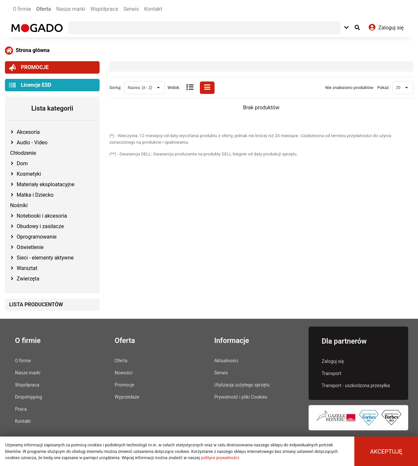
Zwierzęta (28, 279)
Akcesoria (28, 132)
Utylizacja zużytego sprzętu (241, 384)
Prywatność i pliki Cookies (240, 397)
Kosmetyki (29, 174)
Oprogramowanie (36, 237)
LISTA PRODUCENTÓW (36, 304)
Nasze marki (70, 9)
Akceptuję (386, 451)
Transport (331, 373)
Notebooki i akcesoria (42, 216)
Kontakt (153, 9)
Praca (21, 409)
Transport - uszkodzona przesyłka (356, 385)
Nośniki (19, 205)
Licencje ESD (30, 85)
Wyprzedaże (127, 397)
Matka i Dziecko (35, 195)
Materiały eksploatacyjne (45, 184)
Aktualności (226, 360)
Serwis (131, 9)
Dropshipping (28, 397)
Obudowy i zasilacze (40, 226)
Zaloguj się (333, 361)
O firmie (22, 9)
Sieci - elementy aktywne (45, 258)
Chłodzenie (23, 153)
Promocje (124, 384)
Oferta (43, 9)
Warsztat (27, 268)
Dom (22, 163)
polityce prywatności (220, 457)
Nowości (123, 372)
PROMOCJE (29, 67)
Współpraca (104, 9)
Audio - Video (32, 142)
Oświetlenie (30, 247)
